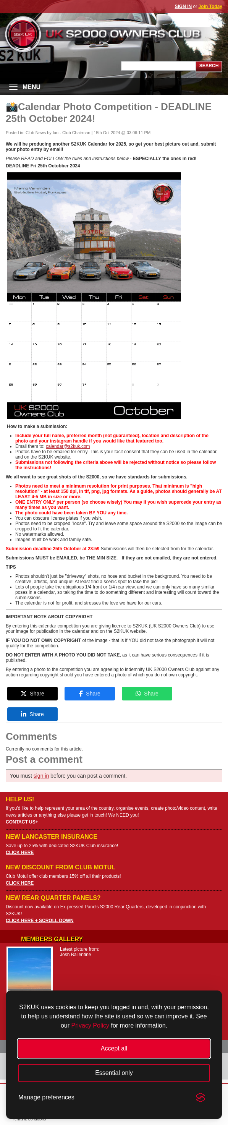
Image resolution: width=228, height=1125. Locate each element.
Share (32, 694)
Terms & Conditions (29, 1119)
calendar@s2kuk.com (68, 446)
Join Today (210, 6)
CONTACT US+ (22, 822)
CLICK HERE (20, 852)
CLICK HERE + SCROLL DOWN (39, 920)
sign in (41, 776)
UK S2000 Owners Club (114, 34)
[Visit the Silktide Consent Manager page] (200, 1097)
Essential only (114, 1073)
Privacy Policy (90, 1025)
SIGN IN (183, 6)
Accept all (114, 1048)
